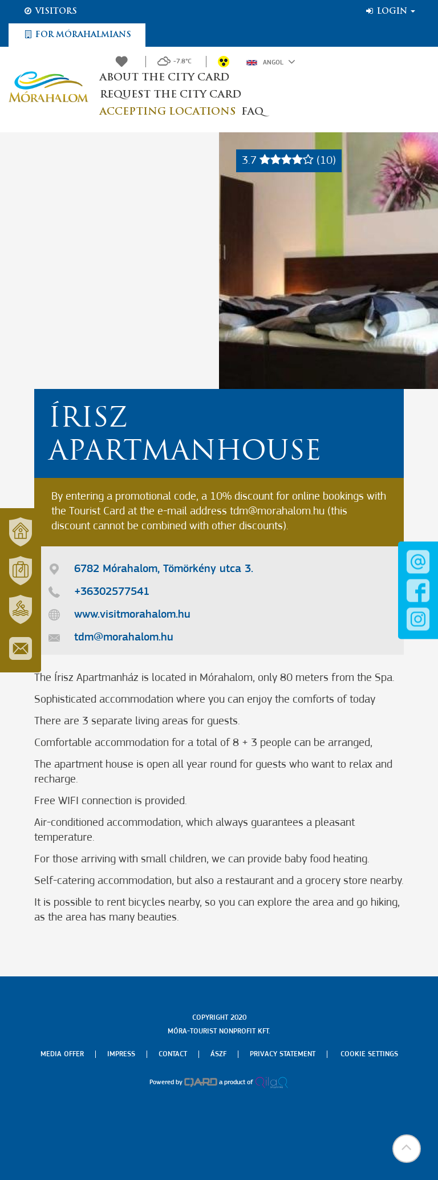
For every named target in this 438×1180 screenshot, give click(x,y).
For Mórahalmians (77, 34)
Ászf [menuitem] (218, 1054)
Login (389, 11)
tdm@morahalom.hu (123, 637)
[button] (406, 1148)
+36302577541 (111, 592)
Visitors (50, 11)
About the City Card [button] (164, 78)
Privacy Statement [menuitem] (282, 1054)
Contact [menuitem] (173, 1054)
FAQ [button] (252, 112)
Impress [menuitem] (121, 1054)
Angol (270, 61)
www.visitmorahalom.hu (132, 615)
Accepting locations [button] (168, 112)
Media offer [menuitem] (62, 1054)
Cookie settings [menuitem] (369, 1054)
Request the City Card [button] (170, 95)
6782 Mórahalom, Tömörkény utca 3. (163, 569)
